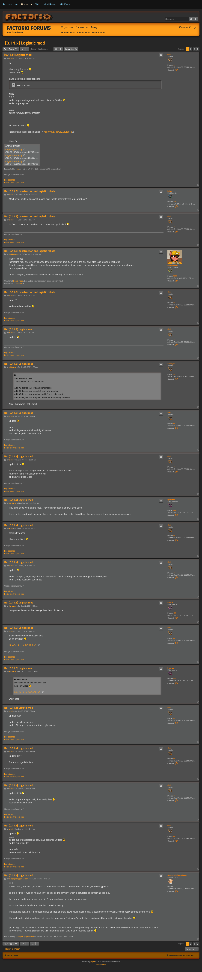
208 (174, 202)
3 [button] (194, 49)
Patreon (19, 284)
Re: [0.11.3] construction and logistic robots (29, 191)
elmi (169, 54)
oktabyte (171, 364)
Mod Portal (50, 4)
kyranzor (171, 500)
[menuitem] (81, 27)
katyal (169, 191)
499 (174, 510)
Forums (26, 4)
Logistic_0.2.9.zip (13, 155)
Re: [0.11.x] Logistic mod (18, 456)
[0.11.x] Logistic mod (25, 43)
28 (174, 374)
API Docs (64, 4)
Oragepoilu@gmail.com (177, 875)
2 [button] (190, 49)
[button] (197, 49)
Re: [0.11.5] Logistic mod (18, 602)
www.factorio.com (15, 32)
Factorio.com (10, 4)
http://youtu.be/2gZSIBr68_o (58, 132)
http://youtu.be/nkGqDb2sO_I (23, 645)
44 (174, 65)
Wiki (38, 4)
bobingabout (172, 265)
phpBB (92, 962)
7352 (175, 276)
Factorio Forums (29, 28)
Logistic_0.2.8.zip (13, 161)
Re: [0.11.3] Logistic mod (18, 329)
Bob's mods (18, 281)
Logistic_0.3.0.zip (13, 149)
